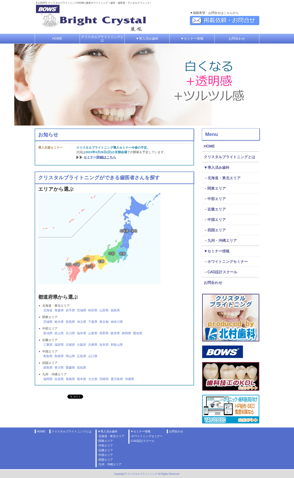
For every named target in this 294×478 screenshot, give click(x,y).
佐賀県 (59, 379)
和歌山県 (117, 344)
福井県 (81, 333)
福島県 (115, 310)
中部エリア (216, 199)
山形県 (104, 310)
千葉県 (92, 321)
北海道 (47, 310)
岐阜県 (115, 333)
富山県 (59, 333)
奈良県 (104, 344)
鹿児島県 (117, 379)
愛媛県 (70, 367)
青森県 (59, 310)
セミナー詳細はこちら (100, 157)
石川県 (70, 333)
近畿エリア (216, 209)
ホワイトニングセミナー (227, 261)
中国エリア (216, 220)
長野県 (104, 333)
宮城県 (81, 310)
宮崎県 (104, 379)
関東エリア (216, 188)
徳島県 (47, 367)
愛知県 (137, 333)
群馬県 (70, 321)
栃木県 (59, 321)
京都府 (70, 344)
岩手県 (70, 310)
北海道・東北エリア (224, 178)
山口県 (92, 356)
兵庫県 (92, 344)
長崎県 (70, 379)
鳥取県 (47, 356)
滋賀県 (59, 344)
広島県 (81, 356)
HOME (57, 38)
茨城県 (47, 321)
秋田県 (92, 310)
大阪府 (81, 344)
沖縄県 (129, 379)
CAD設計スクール (222, 272)
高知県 (81, 367)
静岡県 (126, 333)
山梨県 (92, 333)
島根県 (59, 356)
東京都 (104, 321)
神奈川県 (117, 321)
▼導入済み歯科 (147, 38)
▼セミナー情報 (192, 38)
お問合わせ (237, 38)
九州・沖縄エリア (222, 240)
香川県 (59, 367)
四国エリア (216, 230)
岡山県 (70, 356)
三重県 (47, 344)
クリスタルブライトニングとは (102, 38)
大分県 (92, 379)
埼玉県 (81, 321)
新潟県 (47, 333)
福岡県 (47, 379)
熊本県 (81, 379)
